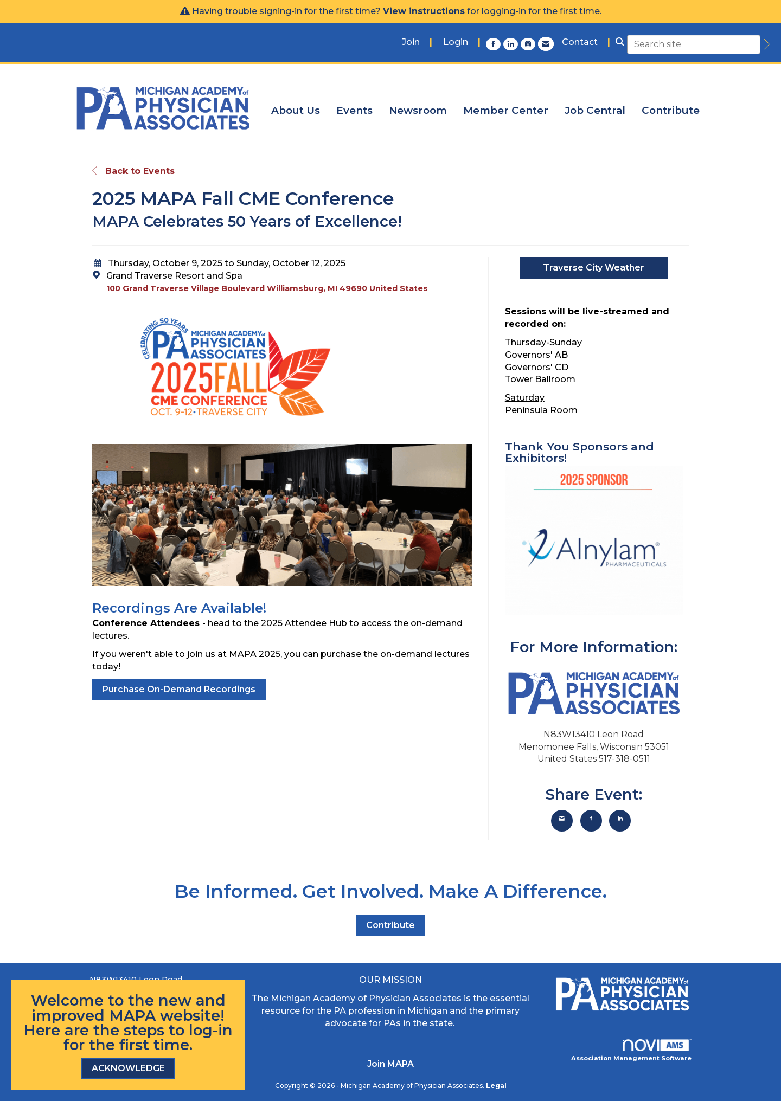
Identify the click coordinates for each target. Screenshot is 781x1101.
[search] (765, 44)
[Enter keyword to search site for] (693, 44)
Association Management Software (631, 1050)
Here (41, 1030)
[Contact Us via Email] (546, 44)
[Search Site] (620, 42)
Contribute (671, 110)
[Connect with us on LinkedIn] (512, 44)
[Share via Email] (562, 821)
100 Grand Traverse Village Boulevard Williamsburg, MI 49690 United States (267, 288)
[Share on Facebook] (591, 821)
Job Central (595, 110)
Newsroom (418, 110)
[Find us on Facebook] (494, 44)
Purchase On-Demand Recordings (179, 689)
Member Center (505, 110)
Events (354, 110)
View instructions (424, 11)
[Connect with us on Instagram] (529, 44)
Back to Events (133, 171)
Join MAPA (390, 1064)
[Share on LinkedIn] (620, 821)
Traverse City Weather (593, 267)
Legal (496, 1085)
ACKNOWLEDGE (128, 1068)
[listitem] (417, 42)
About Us (295, 110)
